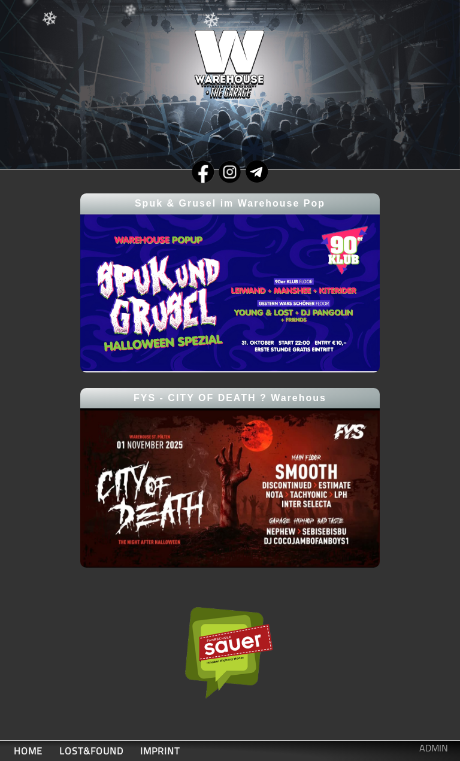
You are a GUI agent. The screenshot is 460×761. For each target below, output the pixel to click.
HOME (28, 751)
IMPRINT (160, 751)
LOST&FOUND (91, 751)
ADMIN (433, 748)
